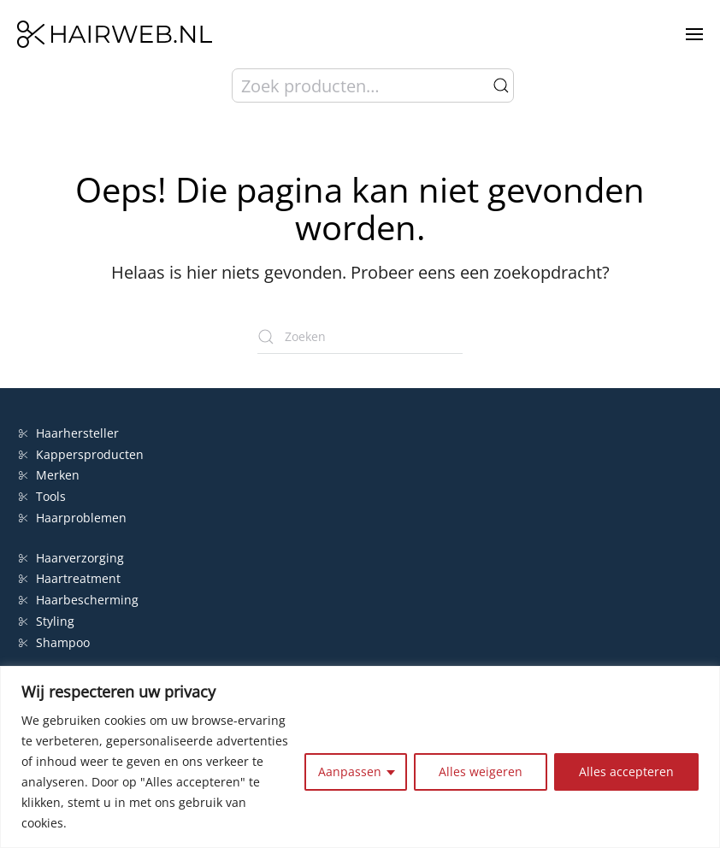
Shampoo (54, 642)
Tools (42, 496)
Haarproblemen (73, 517)
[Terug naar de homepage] (114, 34)
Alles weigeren (480, 771)
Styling (46, 621)
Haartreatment (70, 578)
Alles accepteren (626, 771)
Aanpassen (349, 771)
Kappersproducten (81, 454)
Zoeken (501, 85)
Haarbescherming (79, 600)
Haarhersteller (69, 433)
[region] (360, 757)
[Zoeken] (360, 337)
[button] (694, 34)
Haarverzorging (71, 558)
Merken (49, 475)
